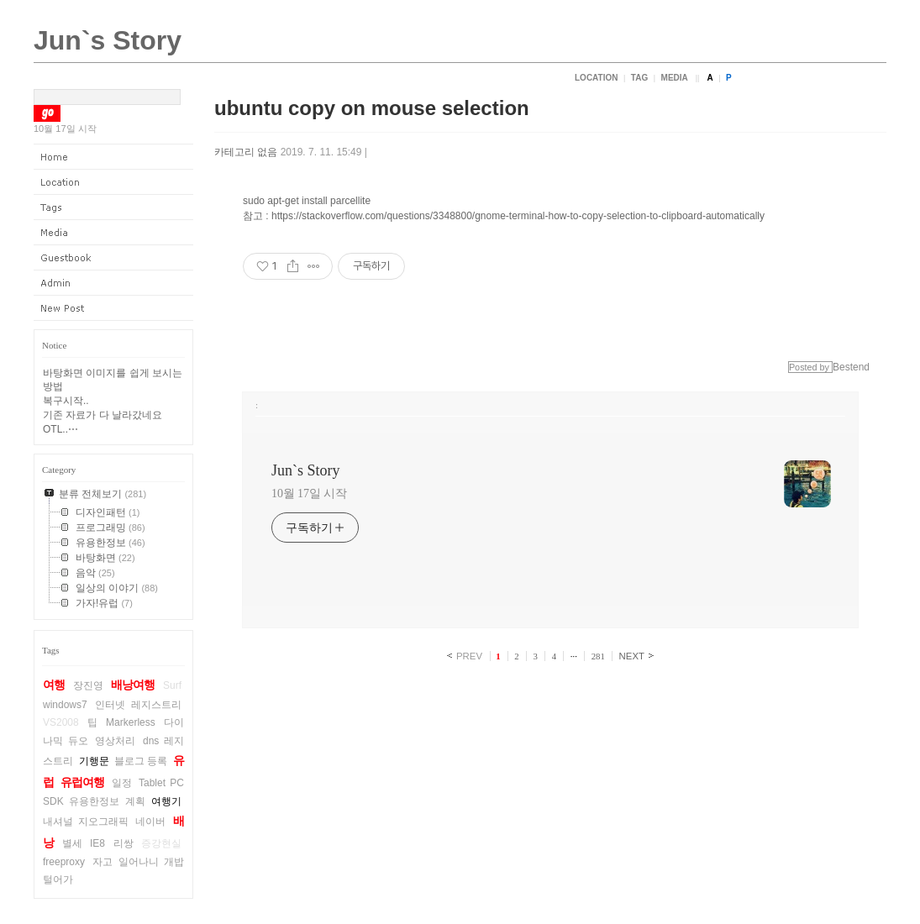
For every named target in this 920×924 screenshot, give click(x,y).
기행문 (94, 761)
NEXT (631, 656)
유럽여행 (82, 782)
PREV (469, 656)
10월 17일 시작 (309, 493)
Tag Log (113, 207)
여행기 (166, 801)
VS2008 (61, 722)
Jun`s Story (107, 40)
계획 (135, 801)
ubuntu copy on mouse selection (371, 108)
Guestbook (113, 257)
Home (113, 157)
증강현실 (161, 843)
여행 (54, 684)
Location (596, 77)
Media (674, 77)
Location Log (113, 182)
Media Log (113, 232)
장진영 (88, 685)
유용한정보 (94, 801)
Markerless (130, 722)
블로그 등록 (141, 761)
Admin (113, 283)
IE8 (97, 843)
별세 (72, 843)
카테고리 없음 (245, 152)
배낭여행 (133, 684)
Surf (172, 685)
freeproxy (64, 862)
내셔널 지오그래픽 (86, 821)
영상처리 (115, 741)
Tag (639, 77)
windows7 (65, 705)
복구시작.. (66, 401)
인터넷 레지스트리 (138, 705)
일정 (122, 783)
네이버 (150, 821)
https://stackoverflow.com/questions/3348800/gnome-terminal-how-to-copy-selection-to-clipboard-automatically (518, 216)
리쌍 (123, 843)
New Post (113, 308)
